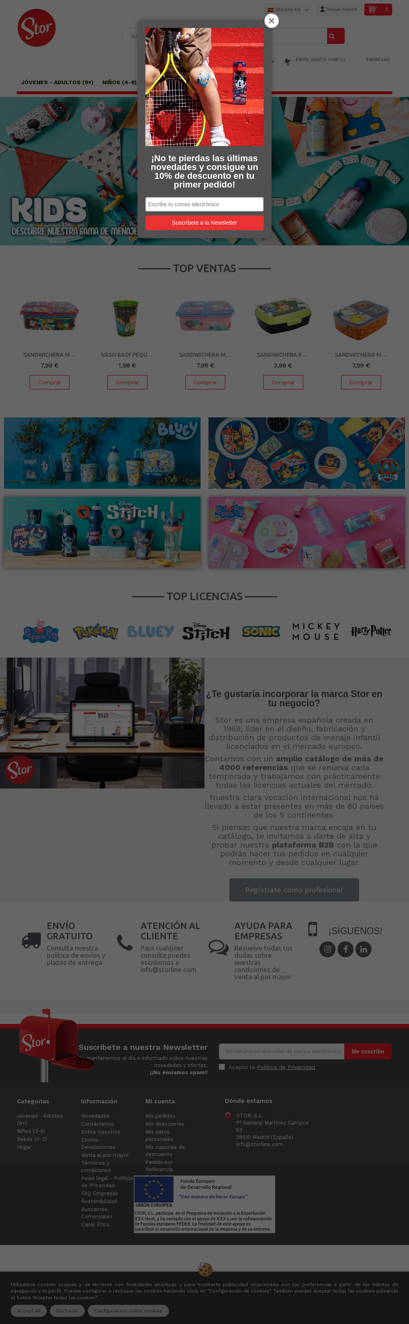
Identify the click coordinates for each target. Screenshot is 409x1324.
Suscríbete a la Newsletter (204, 222)
